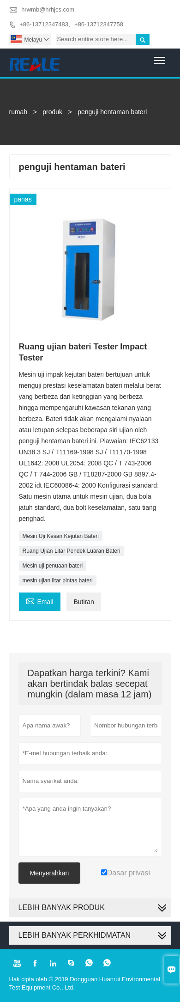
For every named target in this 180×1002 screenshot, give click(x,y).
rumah (18, 112)
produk (52, 112)
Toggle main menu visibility (160, 57)
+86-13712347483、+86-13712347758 (71, 24)
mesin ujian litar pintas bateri (58, 580)
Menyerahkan (49, 873)
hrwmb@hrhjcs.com (47, 9)
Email (40, 600)
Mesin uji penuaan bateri (53, 565)
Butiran (83, 601)
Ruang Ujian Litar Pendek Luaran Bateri (71, 551)
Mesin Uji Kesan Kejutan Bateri (61, 536)
